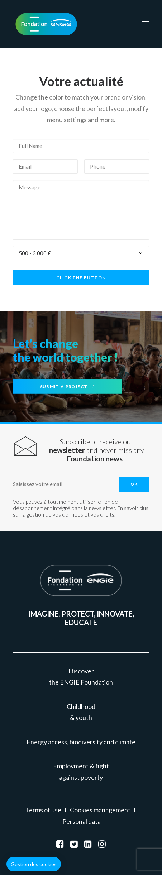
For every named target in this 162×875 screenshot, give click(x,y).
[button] (33, 864)
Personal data (81, 821)
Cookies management (100, 810)
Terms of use (43, 810)
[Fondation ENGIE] (46, 24)
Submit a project (67, 386)
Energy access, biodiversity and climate (81, 742)
